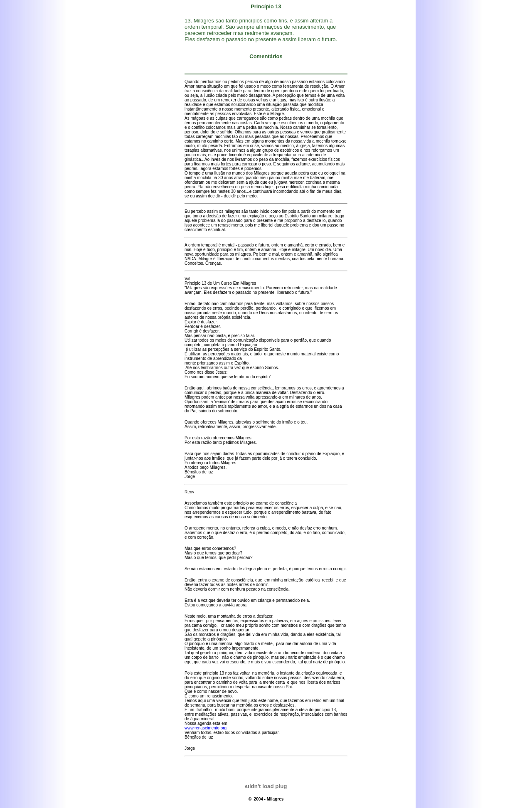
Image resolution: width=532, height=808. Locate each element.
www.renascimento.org (206, 728)
